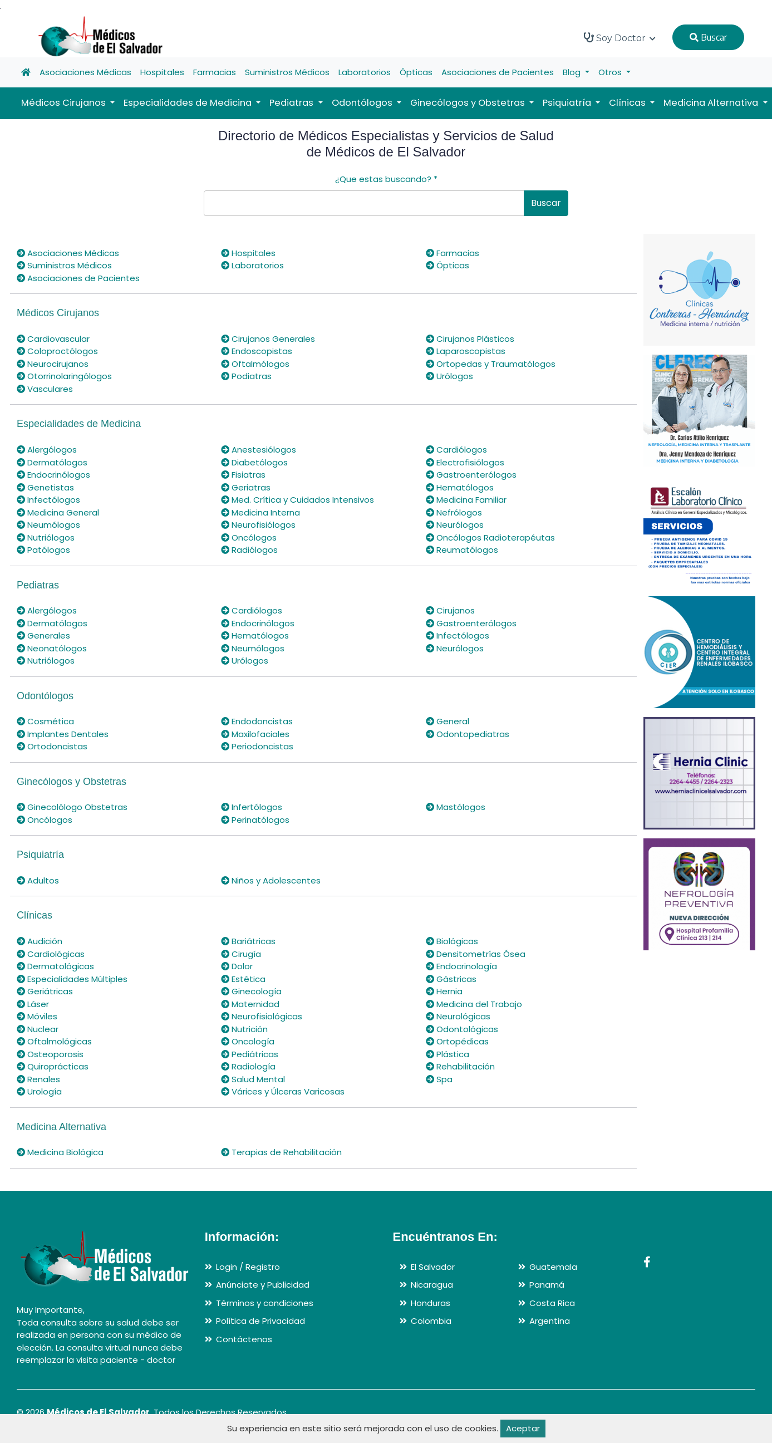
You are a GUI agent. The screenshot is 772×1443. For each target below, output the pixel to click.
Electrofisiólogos (465, 462)
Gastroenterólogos (471, 474)
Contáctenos (244, 1339)
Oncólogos (249, 537)
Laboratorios (364, 72)
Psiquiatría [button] (568, 102)
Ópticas (416, 72)
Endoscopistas (256, 351)
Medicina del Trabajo (474, 1004)
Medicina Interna (260, 512)
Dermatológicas (55, 966)
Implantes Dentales (63, 734)
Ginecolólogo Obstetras (72, 807)
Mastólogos (455, 807)
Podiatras (246, 376)
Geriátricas (45, 991)
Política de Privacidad (260, 1321)
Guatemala (553, 1267)
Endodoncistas (257, 721)
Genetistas (45, 487)
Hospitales (162, 72)
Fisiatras (243, 474)
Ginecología (251, 991)
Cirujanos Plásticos (470, 339)
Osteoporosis (50, 1054)
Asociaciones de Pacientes (497, 72)
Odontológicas (462, 1029)
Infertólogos (251, 807)
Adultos (38, 880)
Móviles (37, 1016)
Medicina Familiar (466, 499)
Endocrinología (461, 966)
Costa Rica (552, 1303)
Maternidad (250, 1004)
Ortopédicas (457, 1041)
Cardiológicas (51, 954)
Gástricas (451, 979)
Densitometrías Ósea (475, 954)
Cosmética (45, 721)
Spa (439, 1079)
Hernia (444, 991)
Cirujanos (450, 610)
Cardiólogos (456, 449)
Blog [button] (573, 72)
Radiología (248, 1066)
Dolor (237, 966)
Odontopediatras (467, 734)
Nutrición (244, 1029)
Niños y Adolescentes (271, 880)
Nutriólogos (46, 537)
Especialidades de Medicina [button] (189, 102)
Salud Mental (253, 1079)
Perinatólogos (255, 820)
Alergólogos (47, 449)
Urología (39, 1091)
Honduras (430, 1303)
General (447, 721)
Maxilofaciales (255, 734)
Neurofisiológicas (261, 1016)
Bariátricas (248, 941)
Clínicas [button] (628, 102)
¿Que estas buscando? (386, 179)
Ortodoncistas (52, 746)
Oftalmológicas (54, 1041)
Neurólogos (455, 525)
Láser (33, 1004)
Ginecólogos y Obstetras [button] (468, 102)
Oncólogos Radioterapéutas (490, 537)
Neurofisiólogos (258, 525)
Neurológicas (458, 1016)
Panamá (546, 1284)
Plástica (447, 1054)
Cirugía (241, 954)
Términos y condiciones (264, 1303)
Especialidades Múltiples (72, 979)
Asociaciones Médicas (85, 72)
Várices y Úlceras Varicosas (283, 1091)
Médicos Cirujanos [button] (64, 102)
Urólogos (449, 376)
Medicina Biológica (60, 1152)
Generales (43, 635)
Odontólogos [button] (363, 102)
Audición (39, 941)
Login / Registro (248, 1267)
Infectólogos (48, 499)
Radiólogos (249, 550)
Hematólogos (460, 487)
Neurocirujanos (52, 364)
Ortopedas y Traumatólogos (490, 364)
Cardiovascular (53, 339)
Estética (243, 979)
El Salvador (433, 1267)
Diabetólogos (254, 462)
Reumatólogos (462, 550)
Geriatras (246, 487)
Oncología (247, 1041)
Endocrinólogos (53, 474)
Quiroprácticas (52, 1066)
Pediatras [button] (292, 102)
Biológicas (452, 941)
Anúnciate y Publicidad (262, 1284)
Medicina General (58, 512)
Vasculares (45, 389)
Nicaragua (432, 1284)
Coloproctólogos (57, 351)
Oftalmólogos (255, 364)
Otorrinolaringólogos (64, 376)
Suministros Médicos (287, 72)
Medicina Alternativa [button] (711, 102)
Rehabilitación (460, 1066)
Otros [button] (611, 72)
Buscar (708, 37)
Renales (38, 1079)
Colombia (431, 1321)
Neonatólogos (52, 648)
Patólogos (43, 550)
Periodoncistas (257, 746)
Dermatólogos (52, 462)
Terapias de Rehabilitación (281, 1152)
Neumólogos (48, 525)
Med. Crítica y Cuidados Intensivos (297, 499)
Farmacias (214, 72)
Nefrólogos (454, 512)
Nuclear (37, 1029)
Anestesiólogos (258, 449)
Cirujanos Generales (268, 339)
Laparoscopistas (465, 351)
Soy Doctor (620, 37)
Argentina (549, 1321)
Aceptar (523, 1428)
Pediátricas (249, 1054)
